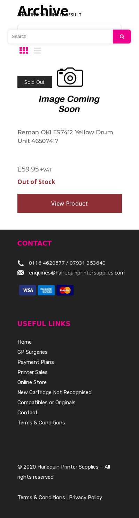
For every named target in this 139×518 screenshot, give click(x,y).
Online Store (32, 382)
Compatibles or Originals (46, 402)
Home (24, 342)
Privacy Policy (85, 497)
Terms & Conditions (41, 423)
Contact (27, 412)
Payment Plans (35, 362)
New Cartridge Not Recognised (54, 392)
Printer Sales (32, 372)
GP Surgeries (32, 352)
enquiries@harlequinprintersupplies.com (77, 272)
